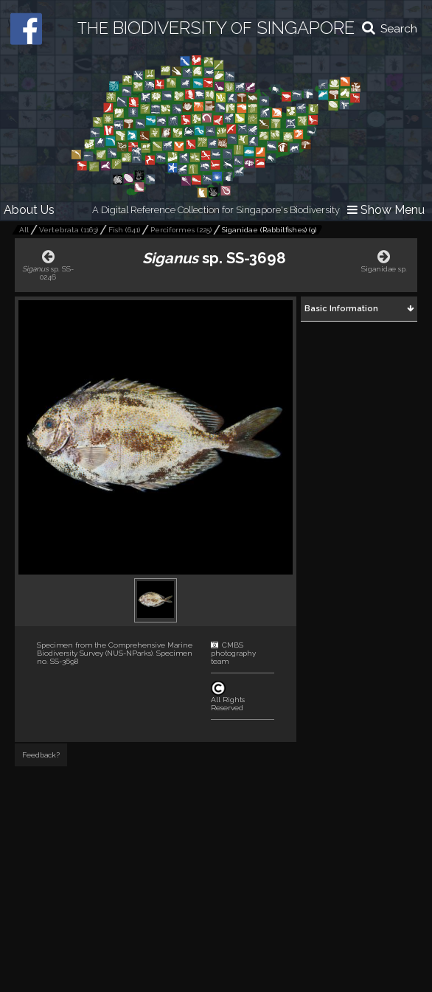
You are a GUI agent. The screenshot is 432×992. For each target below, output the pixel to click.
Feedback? (41, 755)
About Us (29, 210)
